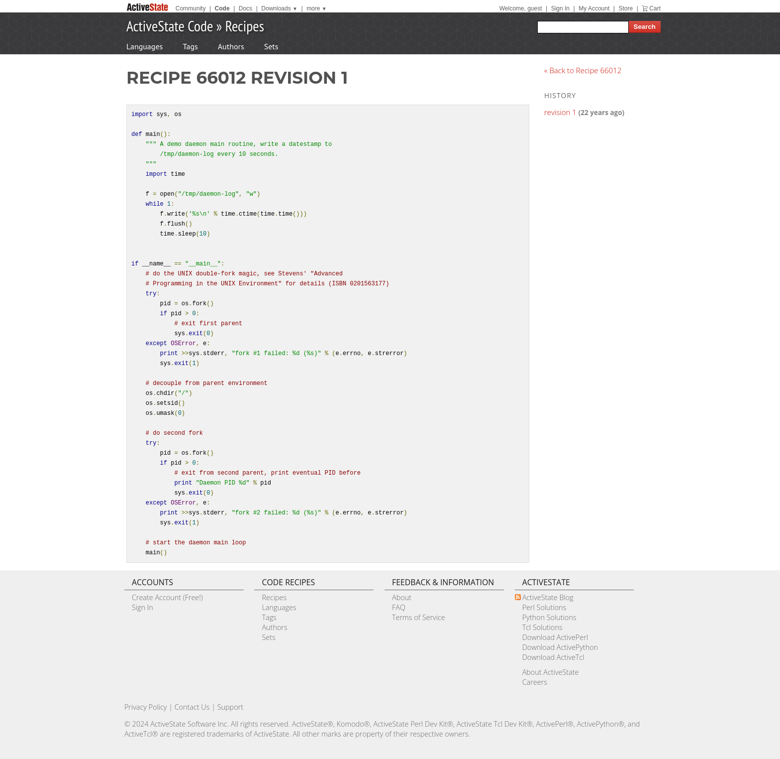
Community (191, 8)
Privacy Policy (145, 707)
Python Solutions (549, 617)
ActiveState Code (169, 25)
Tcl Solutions (542, 627)
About (401, 597)
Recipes (244, 25)
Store (625, 8)
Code (222, 8)
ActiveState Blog (548, 597)
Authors (231, 46)
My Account (594, 8)
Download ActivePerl (555, 637)
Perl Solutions (544, 607)
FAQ (398, 607)
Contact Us (192, 707)
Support (230, 707)
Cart (655, 8)
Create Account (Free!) (167, 597)
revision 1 (560, 112)
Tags (190, 46)
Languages (144, 46)
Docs (245, 8)
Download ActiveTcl (553, 657)
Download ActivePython (560, 647)
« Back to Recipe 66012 (582, 70)
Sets (271, 46)
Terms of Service (418, 617)
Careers (534, 682)
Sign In (560, 8)
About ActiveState (550, 672)
